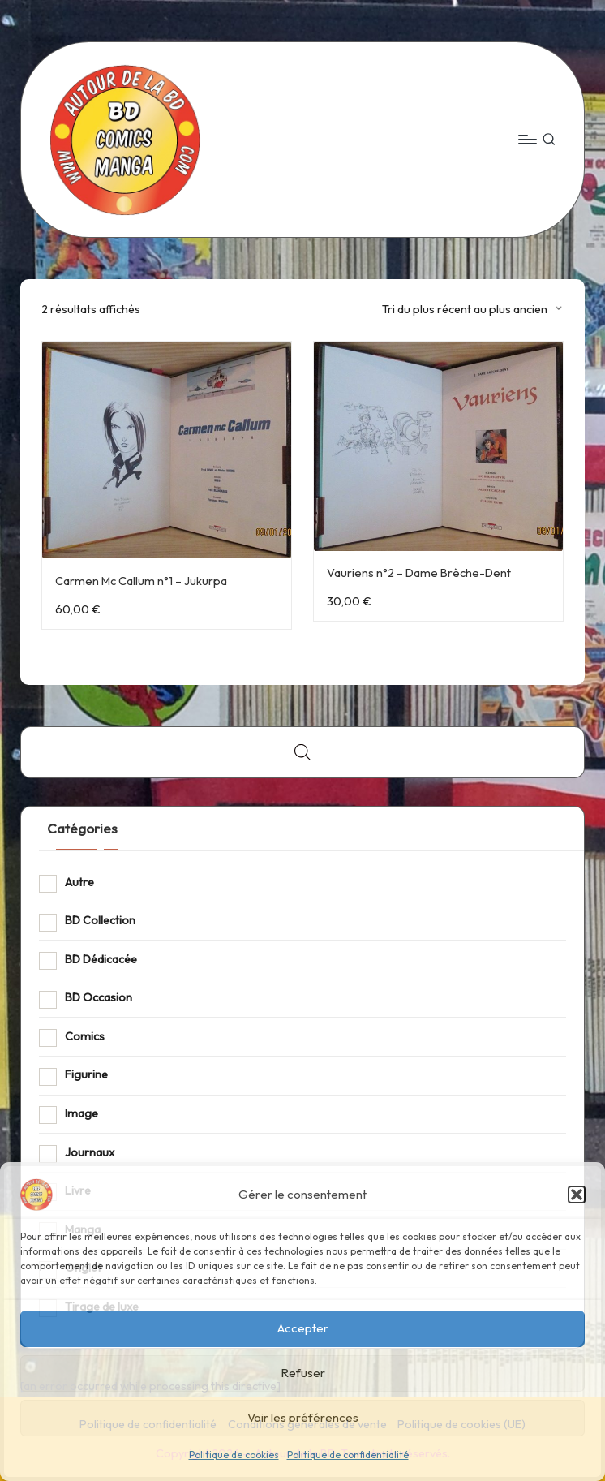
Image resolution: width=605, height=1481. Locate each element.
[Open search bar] (302, 752)
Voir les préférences (302, 1417)
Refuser (303, 1372)
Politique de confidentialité (348, 1455)
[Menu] (526, 139)
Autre (79, 882)
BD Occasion (98, 997)
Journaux (89, 1152)
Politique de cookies (234, 1455)
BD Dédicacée (101, 959)
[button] (577, 1194)
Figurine (86, 1074)
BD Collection (100, 920)
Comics (85, 1036)
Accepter (302, 1328)
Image (81, 1113)
